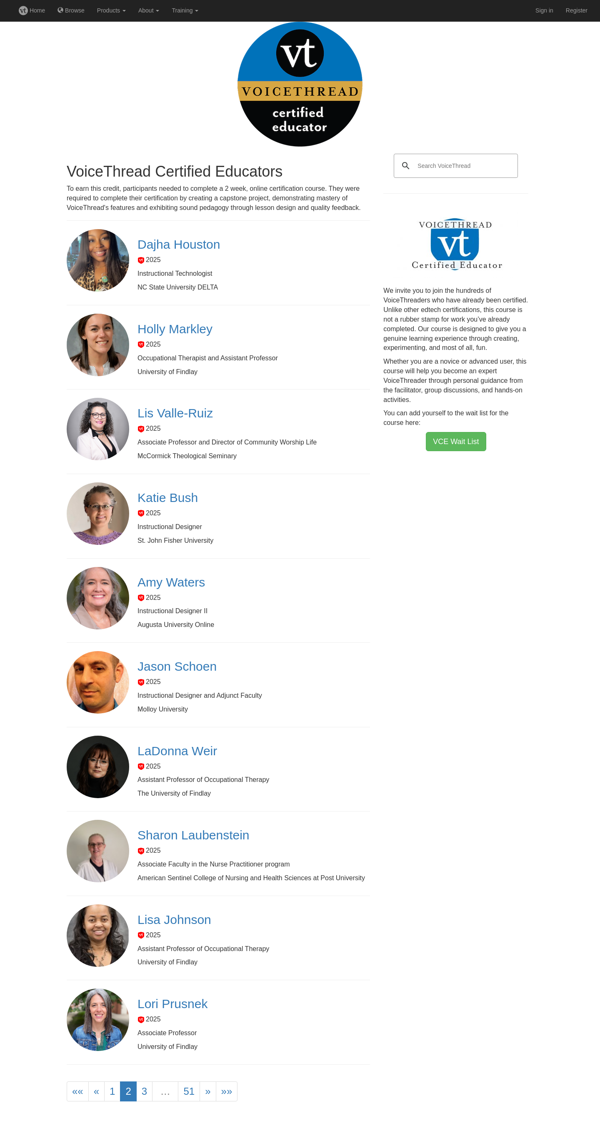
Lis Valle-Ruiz (175, 413)
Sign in (544, 10)
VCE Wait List (456, 441)
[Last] (227, 1091)
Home (32, 10)
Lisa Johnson (174, 919)
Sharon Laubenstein (194, 835)
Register (577, 10)
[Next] (208, 1091)
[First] (78, 1091)
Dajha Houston (179, 244)
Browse (71, 10)
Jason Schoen (177, 666)
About (148, 10)
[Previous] (96, 1091)
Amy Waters (171, 582)
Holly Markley (175, 329)
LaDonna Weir (177, 751)
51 (189, 1091)
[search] (455, 166)
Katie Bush (168, 497)
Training (185, 10)
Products (111, 10)
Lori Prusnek (173, 1004)
